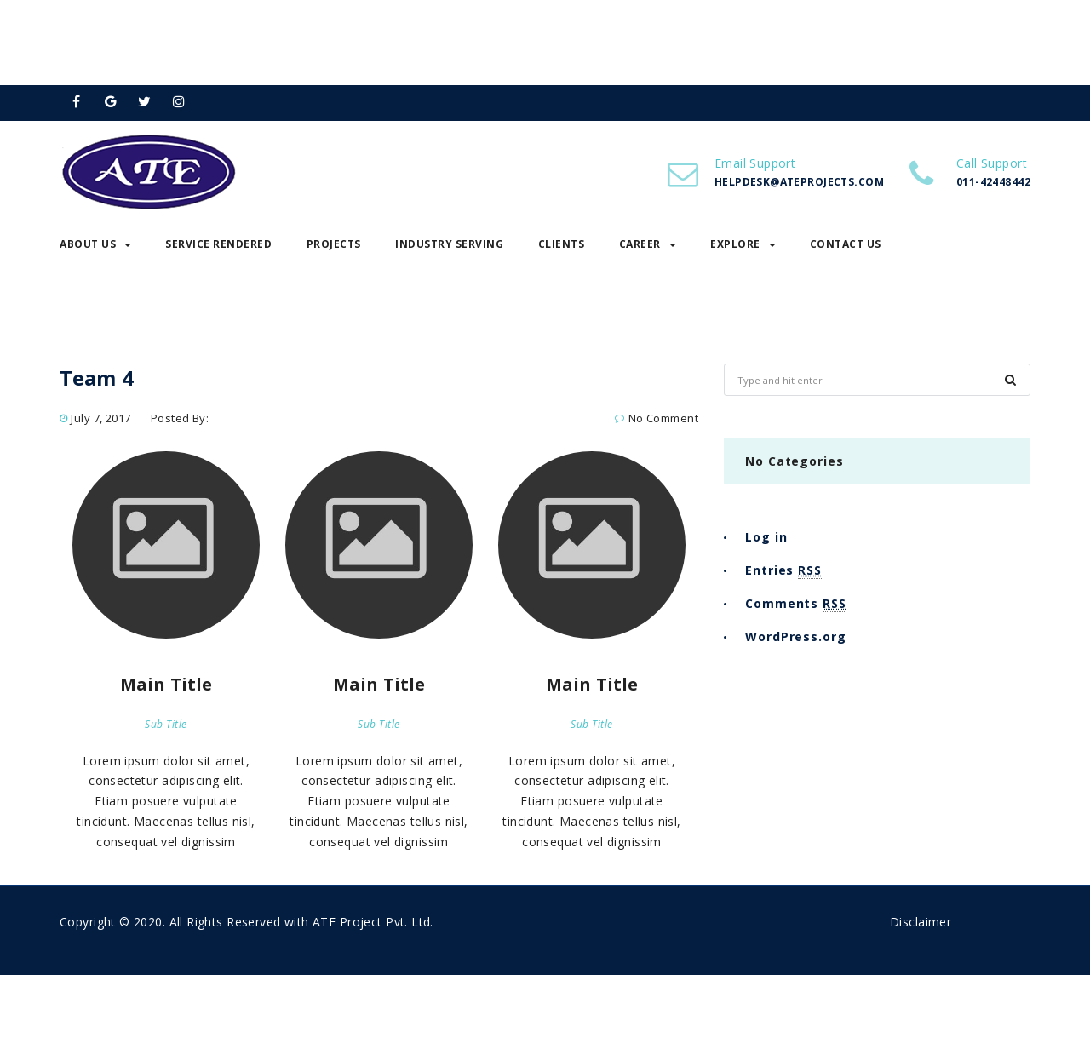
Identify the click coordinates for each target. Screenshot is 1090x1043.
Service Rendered (218, 244)
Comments (795, 603)
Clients (561, 244)
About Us (95, 244)
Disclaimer (920, 922)
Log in (766, 537)
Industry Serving (449, 244)
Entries (783, 570)
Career (647, 244)
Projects (334, 244)
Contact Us (845, 244)
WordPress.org (795, 636)
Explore (743, 244)
